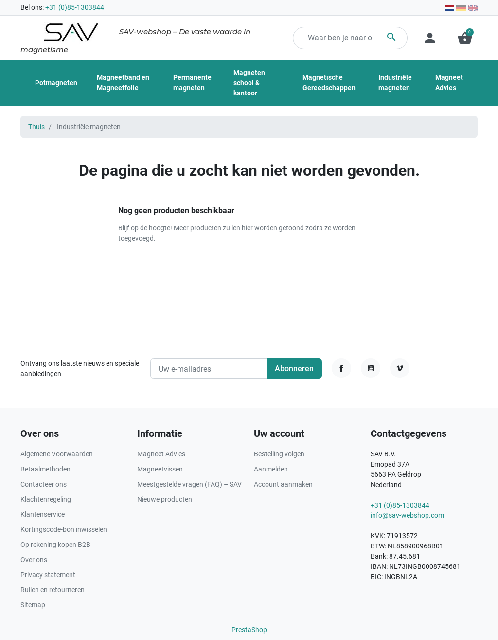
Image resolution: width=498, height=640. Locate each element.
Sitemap (32, 605)
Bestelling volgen (279, 454)
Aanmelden (271, 469)
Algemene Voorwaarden (56, 454)
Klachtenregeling (45, 499)
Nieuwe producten (164, 499)
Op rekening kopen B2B (55, 544)
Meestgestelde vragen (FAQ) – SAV (189, 484)
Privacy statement (47, 575)
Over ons (33, 560)
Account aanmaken (283, 484)
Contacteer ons (43, 484)
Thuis (36, 127)
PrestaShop (249, 630)
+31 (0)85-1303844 (74, 7)
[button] (465, 38)
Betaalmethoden (45, 469)
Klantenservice (42, 514)
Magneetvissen (160, 469)
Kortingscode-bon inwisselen (63, 529)
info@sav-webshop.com (407, 515)
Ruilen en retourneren (52, 590)
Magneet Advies (161, 454)
